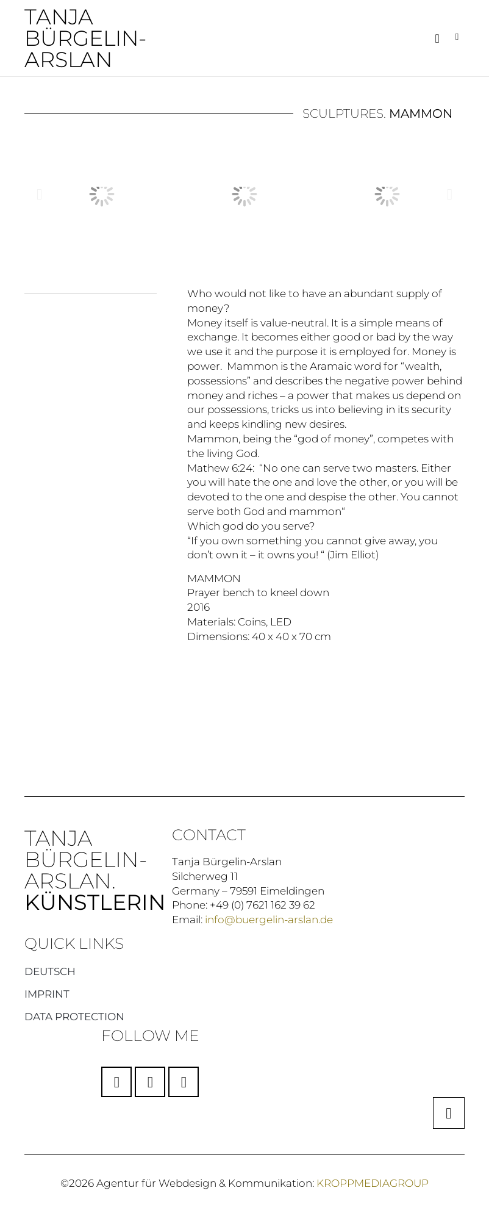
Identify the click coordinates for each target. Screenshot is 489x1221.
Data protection (74, 1016)
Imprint (47, 993)
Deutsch (50, 971)
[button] (437, 38)
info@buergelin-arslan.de (269, 919)
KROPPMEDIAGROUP (372, 1182)
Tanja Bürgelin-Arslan (85, 38)
